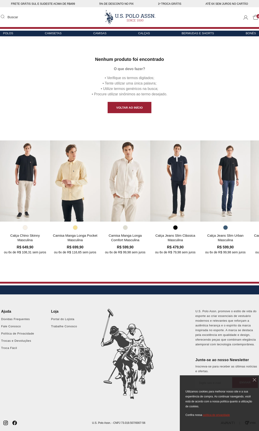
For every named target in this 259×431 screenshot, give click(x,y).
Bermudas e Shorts (196, 35)
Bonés (248, 35)
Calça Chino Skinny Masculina (25, 238)
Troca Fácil (9, 348)
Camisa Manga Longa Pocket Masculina (75, 238)
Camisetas (54, 35)
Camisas (100, 35)
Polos (11, 35)
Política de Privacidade (17, 333)
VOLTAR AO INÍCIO (129, 107)
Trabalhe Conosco (64, 326)
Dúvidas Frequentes (15, 319)
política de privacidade (216, 415)
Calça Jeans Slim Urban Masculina (225, 238)
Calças (143, 35)
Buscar (2, 16)
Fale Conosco (11, 326)
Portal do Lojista (62, 319)
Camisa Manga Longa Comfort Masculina (125, 238)
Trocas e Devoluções (16, 340)
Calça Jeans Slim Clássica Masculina (175, 238)
